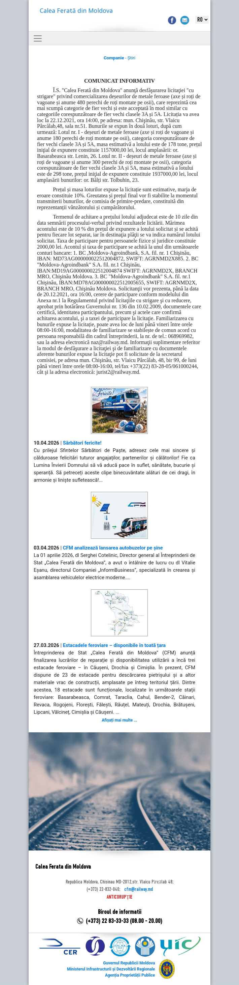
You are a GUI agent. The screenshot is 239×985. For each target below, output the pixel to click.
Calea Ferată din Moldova (76, 10)
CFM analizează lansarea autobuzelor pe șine (113, 548)
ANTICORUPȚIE (119, 897)
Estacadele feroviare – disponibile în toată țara (114, 645)
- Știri (119, 57)
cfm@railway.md (138, 889)
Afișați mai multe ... (119, 720)
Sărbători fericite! (82, 443)
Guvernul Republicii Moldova (129, 963)
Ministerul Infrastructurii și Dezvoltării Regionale (111, 969)
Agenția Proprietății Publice (130, 975)
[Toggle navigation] (38, 38)
